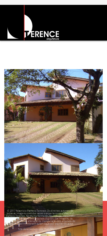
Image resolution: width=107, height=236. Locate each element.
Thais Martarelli (53, 229)
